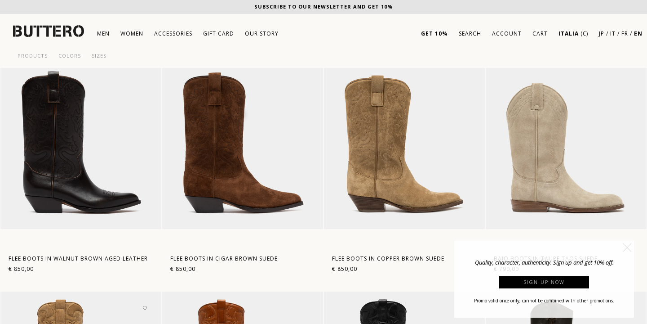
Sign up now (544, 282)
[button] (627, 247)
